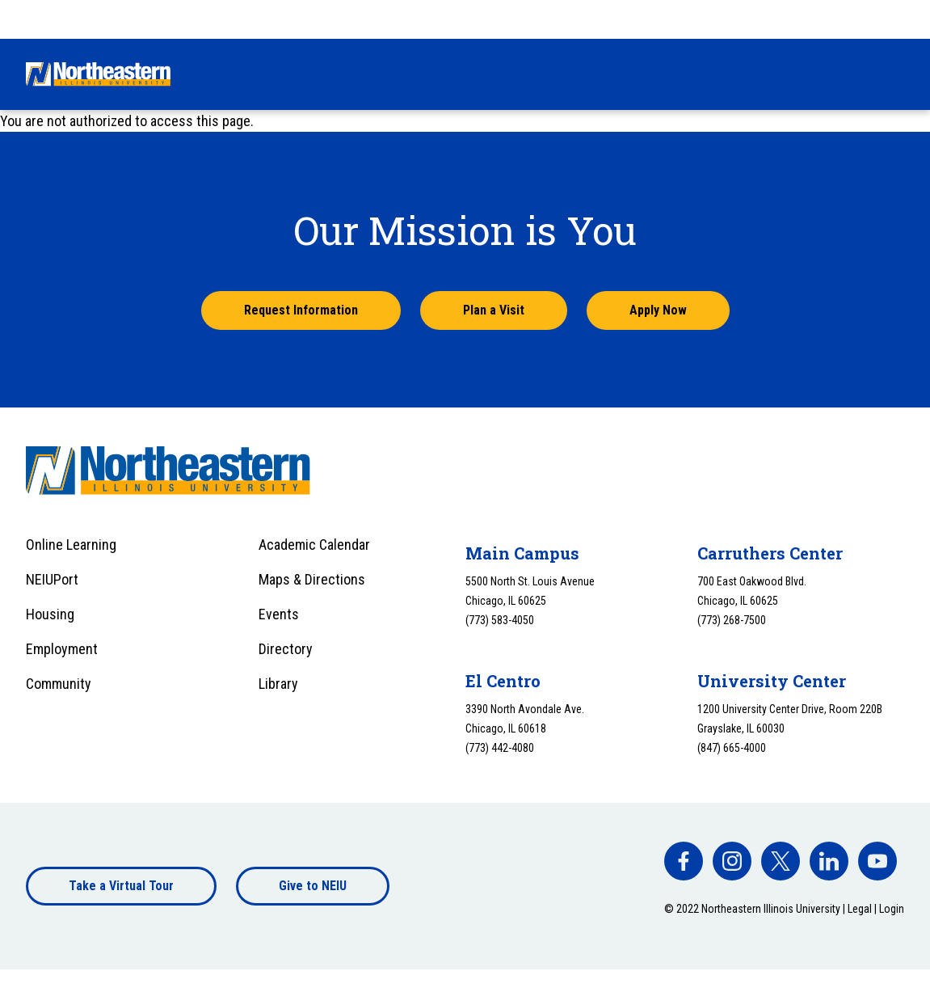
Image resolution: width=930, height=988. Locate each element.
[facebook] (683, 861)
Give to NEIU (313, 885)
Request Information (301, 310)
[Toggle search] (894, 74)
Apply (801, 18)
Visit (752, 18)
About (822, 73)
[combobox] (872, 19)
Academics (484, 73)
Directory (286, 648)
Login (891, 908)
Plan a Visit (493, 310)
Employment (62, 648)
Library (278, 683)
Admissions (269, 73)
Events (279, 614)
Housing (50, 614)
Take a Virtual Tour (121, 885)
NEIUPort (52, 579)
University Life (596, 73)
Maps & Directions (312, 579)
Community (58, 683)
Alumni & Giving (721, 73)
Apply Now (658, 310)
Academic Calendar (314, 544)
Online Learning (71, 544)
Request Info (683, 18)
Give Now (602, 18)
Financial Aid (377, 73)
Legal (860, 908)
